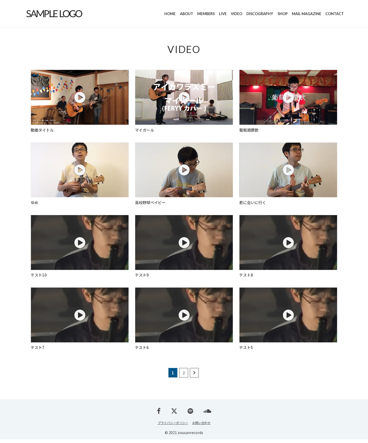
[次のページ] (194, 376)
